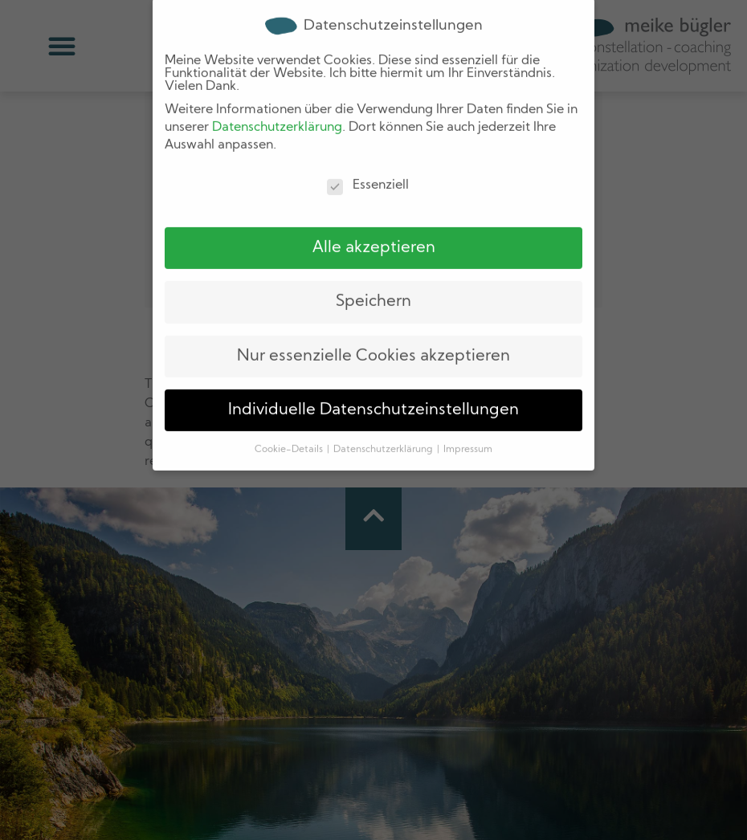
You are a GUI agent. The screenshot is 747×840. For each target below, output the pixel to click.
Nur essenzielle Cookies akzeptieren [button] (373, 330)
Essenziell (368, 159)
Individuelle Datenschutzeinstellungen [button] (373, 384)
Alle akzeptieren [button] (373, 222)
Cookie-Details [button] (290, 424)
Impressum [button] (467, 424)
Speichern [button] (373, 275)
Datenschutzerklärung (277, 101)
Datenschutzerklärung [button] (384, 424)
